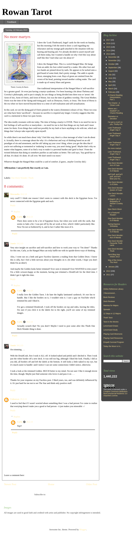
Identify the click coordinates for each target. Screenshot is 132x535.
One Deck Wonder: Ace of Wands (115, 236)
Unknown (14, 399)
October (111, 64)
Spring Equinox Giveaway (114, 225)
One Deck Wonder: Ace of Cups (115, 164)
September (113, 68)
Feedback (11, 22)
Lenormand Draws (110, 326)
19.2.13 (23, 194)
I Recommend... (109, 293)
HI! (109, 139)
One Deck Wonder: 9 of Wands (115, 231)
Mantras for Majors (110, 305)
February (112, 92)
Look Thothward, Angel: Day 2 (114, 153)
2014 (108, 50)
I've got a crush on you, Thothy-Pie (115, 123)
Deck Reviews (109, 301)
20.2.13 (29, 217)
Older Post (91, 484)
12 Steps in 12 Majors (112, 314)
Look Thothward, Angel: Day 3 (114, 143)
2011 (108, 275)
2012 (108, 271)
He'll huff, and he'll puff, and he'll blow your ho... (115, 176)
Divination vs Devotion (113, 117)
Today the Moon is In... (112, 346)
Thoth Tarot (108, 318)
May (110, 82)
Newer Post (10, 484)
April (110, 85)
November (112, 60)
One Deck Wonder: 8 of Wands (115, 170)
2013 (108, 54)
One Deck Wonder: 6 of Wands (115, 219)
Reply (13, 205)
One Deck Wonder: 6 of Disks (115, 183)
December (112, 57)
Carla (19, 217)
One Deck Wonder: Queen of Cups (115, 189)
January (111, 267)
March (111, 89)
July (110, 75)
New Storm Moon (115, 209)
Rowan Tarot (27, 12)
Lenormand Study (110, 330)
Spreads (106, 309)
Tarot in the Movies (111, 322)
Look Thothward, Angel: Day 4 (114, 134)
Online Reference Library (113, 289)
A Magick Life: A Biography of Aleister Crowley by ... (115, 202)
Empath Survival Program (113, 342)
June (110, 78)
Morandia (15, 194)
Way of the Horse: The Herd (115, 261)
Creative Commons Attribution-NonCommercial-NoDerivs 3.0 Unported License (115, 393)
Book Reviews (109, 297)
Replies (17, 211)
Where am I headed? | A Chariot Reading (115, 111)
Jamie (13, 243)
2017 (108, 40)
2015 (108, 47)
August (111, 71)
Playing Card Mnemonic (113, 334)
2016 (108, 43)
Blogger (82, 529)
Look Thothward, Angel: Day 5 (114, 129)
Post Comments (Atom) (56, 494)
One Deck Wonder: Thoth (22, 178)
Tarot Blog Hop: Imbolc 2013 (114, 255)
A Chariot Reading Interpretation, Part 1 (115, 97)
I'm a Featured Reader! (113, 214)
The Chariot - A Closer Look (114, 104)
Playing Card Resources (113, 338)
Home (51, 484)
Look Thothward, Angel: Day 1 (114, 158)
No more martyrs (114, 148)
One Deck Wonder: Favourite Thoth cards (115, 243)
